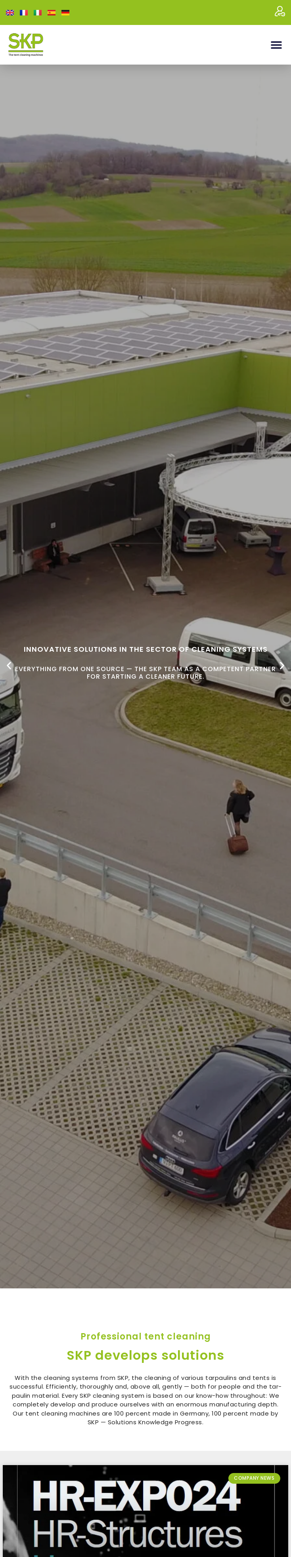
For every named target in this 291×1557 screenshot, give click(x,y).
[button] (276, 45)
